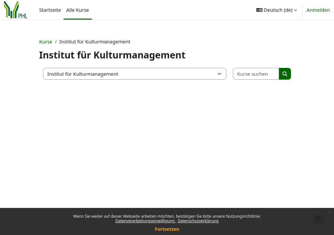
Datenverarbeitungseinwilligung (145, 221)
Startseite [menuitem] (50, 10)
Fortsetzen (167, 229)
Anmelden (318, 10)
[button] (276, 10)
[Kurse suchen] (256, 74)
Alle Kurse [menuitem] (77, 10)
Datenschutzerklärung (198, 221)
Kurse (45, 41)
